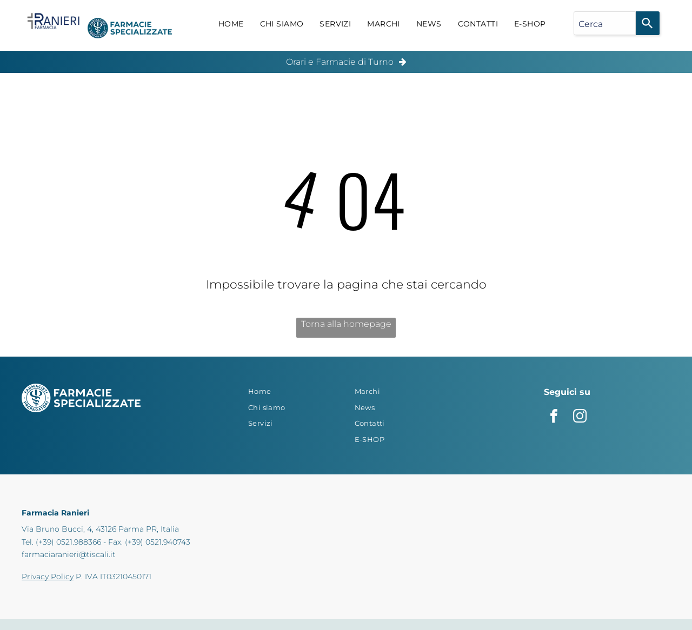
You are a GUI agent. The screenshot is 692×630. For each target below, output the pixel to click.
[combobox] (605, 23)
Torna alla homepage (346, 324)
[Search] (648, 23)
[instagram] (580, 417)
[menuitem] (231, 24)
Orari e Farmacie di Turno (340, 62)
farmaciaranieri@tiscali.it (69, 554)
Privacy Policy (48, 576)
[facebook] (554, 417)
